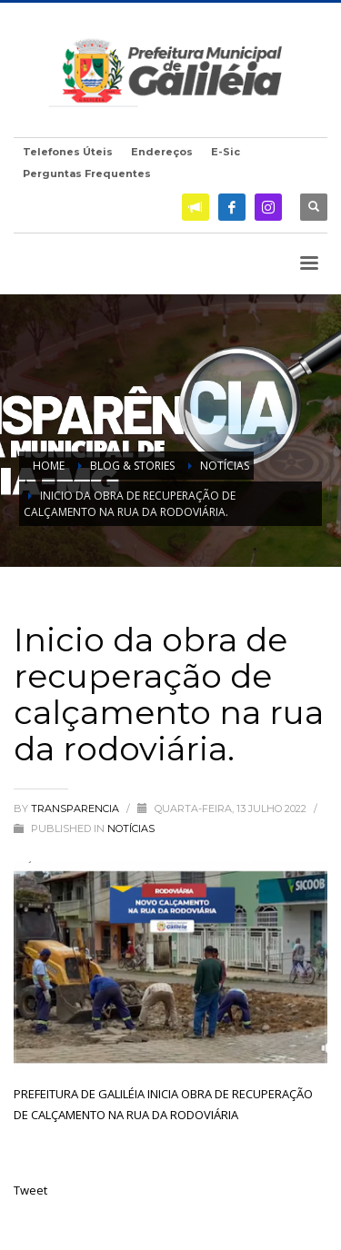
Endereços (162, 151)
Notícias (131, 828)
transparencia (76, 808)
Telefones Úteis (68, 151)
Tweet (30, 1190)
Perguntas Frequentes (87, 173)
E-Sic (225, 151)
